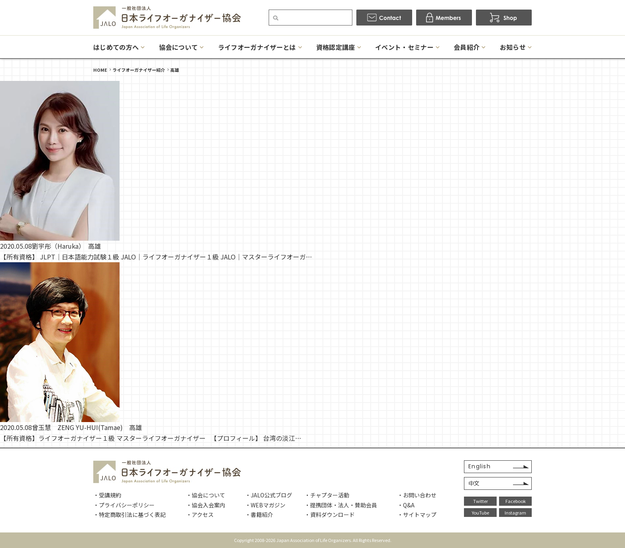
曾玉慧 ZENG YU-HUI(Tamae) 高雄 (87, 427)
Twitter (480, 501)
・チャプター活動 (327, 495)
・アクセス (200, 514)
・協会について (205, 495)
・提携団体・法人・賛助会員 (341, 505)
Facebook (515, 501)
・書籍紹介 (259, 514)
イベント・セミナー (404, 47)
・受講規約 (107, 495)
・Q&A (406, 505)
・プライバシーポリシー (124, 505)
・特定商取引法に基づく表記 (129, 514)
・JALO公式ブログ (268, 495)
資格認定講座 (335, 47)
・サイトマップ (416, 514)
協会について (178, 47)
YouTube (480, 512)
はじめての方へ (116, 47)
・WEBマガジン (265, 505)
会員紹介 (467, 47)
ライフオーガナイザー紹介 (138, 70)
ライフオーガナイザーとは (257, 47)
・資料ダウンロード (330, 514)
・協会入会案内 (205, 505)
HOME (100, 70)
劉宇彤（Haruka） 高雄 (66, 246)
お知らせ (513, 47)
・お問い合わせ (416, 495)
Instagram (515, 512)
